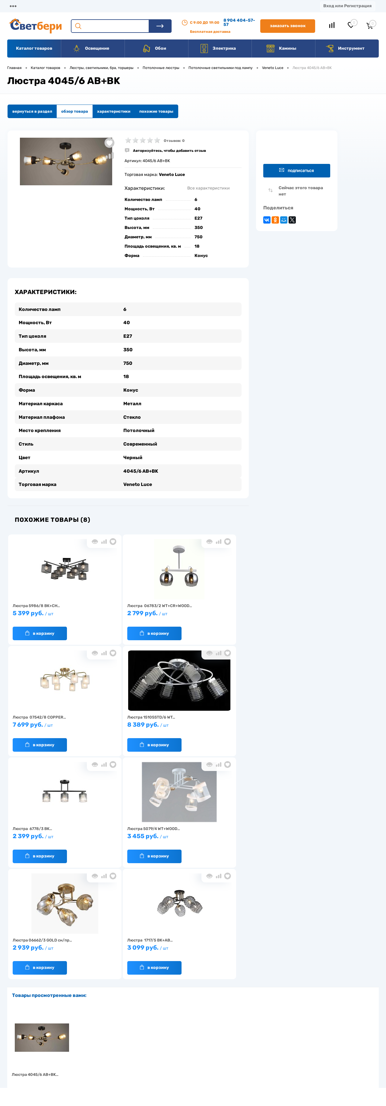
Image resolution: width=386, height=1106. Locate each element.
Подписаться (296, 170)
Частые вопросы (100, 1072)
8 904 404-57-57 (239, 22)
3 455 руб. (203, 724)
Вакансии (223, 5)
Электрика (218, 48)
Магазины (18, 5)
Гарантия (93, 1053)
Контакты (187, 5)
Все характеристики (208, 188)
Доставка (93, 5)
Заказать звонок (287, 25)
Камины (281, 48)
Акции (155, 5)
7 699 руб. (203, 613)
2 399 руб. (125, 724)
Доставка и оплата (150, 1034)
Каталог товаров (34, 48)
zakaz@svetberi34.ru (297, 1060)
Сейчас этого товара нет (301, 191)
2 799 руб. (125, 613)
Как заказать (96, 1063)
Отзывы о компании (200, 1034)
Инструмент (345, 48)
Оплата (126, 5)
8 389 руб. (47, 724)
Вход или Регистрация (347, 5)
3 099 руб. (125, 836)
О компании (56, 5)
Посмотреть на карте (297, 1026)
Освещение (90, 48)
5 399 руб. (47, 613)
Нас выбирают (98, 1044)
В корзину (39, 630)
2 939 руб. (47, 836)
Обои (154, 48)
